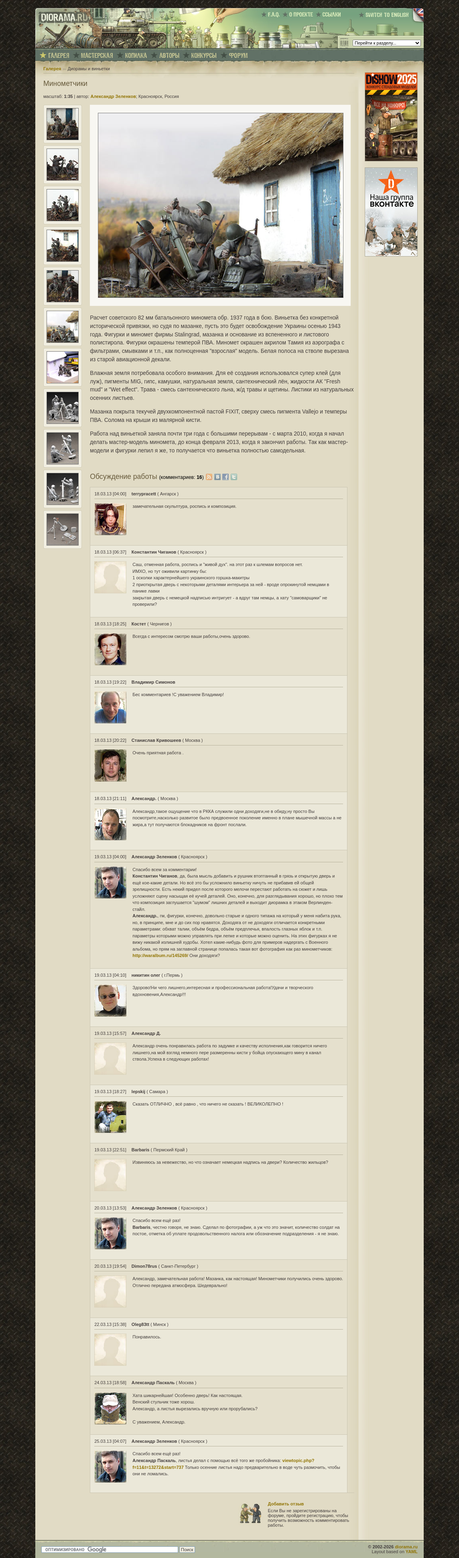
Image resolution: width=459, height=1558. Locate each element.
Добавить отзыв (286, 1503)
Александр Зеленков (113, 96)
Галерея (52, 68)
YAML (412, 1551)
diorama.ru (406, 1546)
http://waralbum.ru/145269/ (160, 955)
